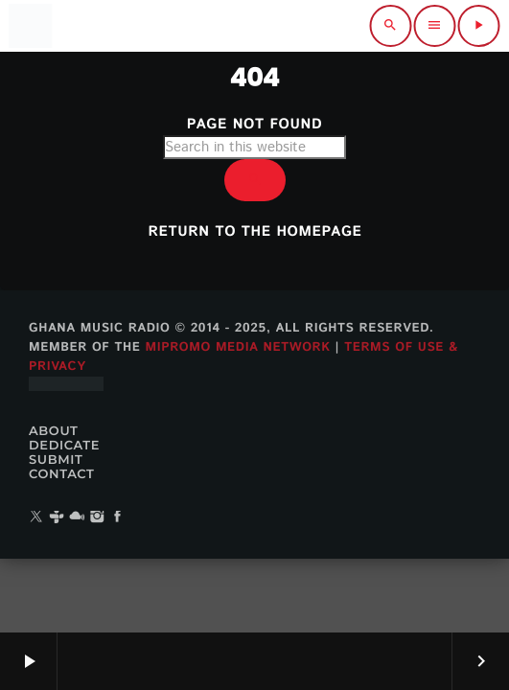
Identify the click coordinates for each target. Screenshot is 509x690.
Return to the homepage (255, 232)
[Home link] (30, 26)
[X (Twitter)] (36, 518)
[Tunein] (56, 518)
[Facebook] (118, 518)
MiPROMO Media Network (237, 347)
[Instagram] (97, 518)
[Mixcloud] (76, 518)
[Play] (478, 26)
